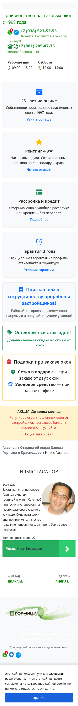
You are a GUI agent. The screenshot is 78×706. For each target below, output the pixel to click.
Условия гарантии (39, 269)
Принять (39, 698)
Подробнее (39, 219)
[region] (39, 685)
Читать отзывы (39, 169)
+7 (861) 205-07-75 (36, 46)
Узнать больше (39, 119)
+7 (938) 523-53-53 (38, 31)
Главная (9, 447)
